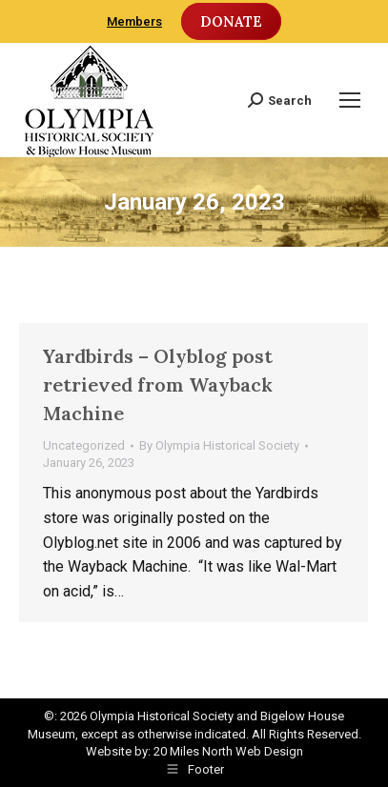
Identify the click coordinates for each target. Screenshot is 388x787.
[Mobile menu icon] (350, 100)
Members (134, 21)
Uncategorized (84, 445)
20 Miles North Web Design (228, 751)
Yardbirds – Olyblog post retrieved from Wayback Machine (158, 384)
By (219, 445)
